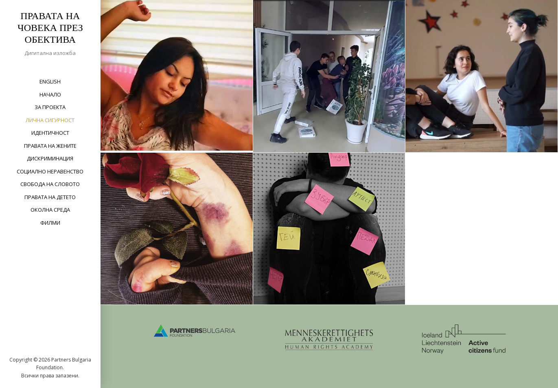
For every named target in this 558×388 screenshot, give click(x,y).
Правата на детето (50, 197)
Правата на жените (50, 145)
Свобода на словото (50, 184)
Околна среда (50, 209)
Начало (50, 94)
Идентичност (50, 132)
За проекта (50, 107)
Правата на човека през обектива (50, 28)
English (50, 81)
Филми (50, 222)
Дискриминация (50, 158)
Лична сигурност (50, 120)
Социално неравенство (50, 171)
